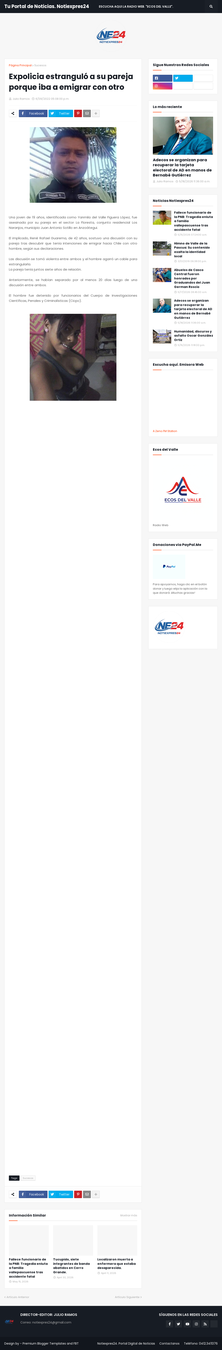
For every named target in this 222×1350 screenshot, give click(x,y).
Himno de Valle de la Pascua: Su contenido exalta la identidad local (192, 249)
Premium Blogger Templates (44, 1343)
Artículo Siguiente (127, 1297)
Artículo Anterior (18, 1297)
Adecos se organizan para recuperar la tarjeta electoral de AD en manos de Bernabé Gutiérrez (182, 167)
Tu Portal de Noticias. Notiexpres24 (46, 6)
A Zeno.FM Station (165, 431)
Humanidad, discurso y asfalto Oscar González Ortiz (193, 335)
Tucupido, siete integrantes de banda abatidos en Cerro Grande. (71, 1265)
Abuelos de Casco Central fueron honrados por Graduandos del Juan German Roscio (192, 278)
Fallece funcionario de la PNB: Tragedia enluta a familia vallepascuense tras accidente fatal (28, 1268)
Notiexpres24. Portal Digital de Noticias (126, 1343)
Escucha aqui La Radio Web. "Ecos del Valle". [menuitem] (136, 6)
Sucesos (40, 65)
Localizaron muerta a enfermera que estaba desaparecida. (116, 1263)
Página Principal (20, 65)
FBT (76, 1343)
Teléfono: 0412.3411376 (201, 1343)
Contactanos (169, 1343)
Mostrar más (128, 1215)
